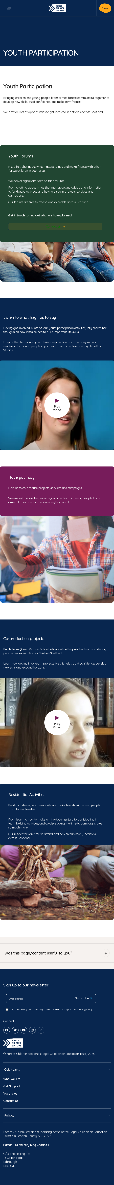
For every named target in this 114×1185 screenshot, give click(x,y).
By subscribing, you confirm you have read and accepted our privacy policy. (52, 1009)
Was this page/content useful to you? (57, 953)
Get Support (11, 1086)
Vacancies (10, 1093)
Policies (57, 1115)
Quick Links (57, 1069)
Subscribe (83, 998)
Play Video (57, 405)
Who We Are (11, 1079)
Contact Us (10, 1101)
